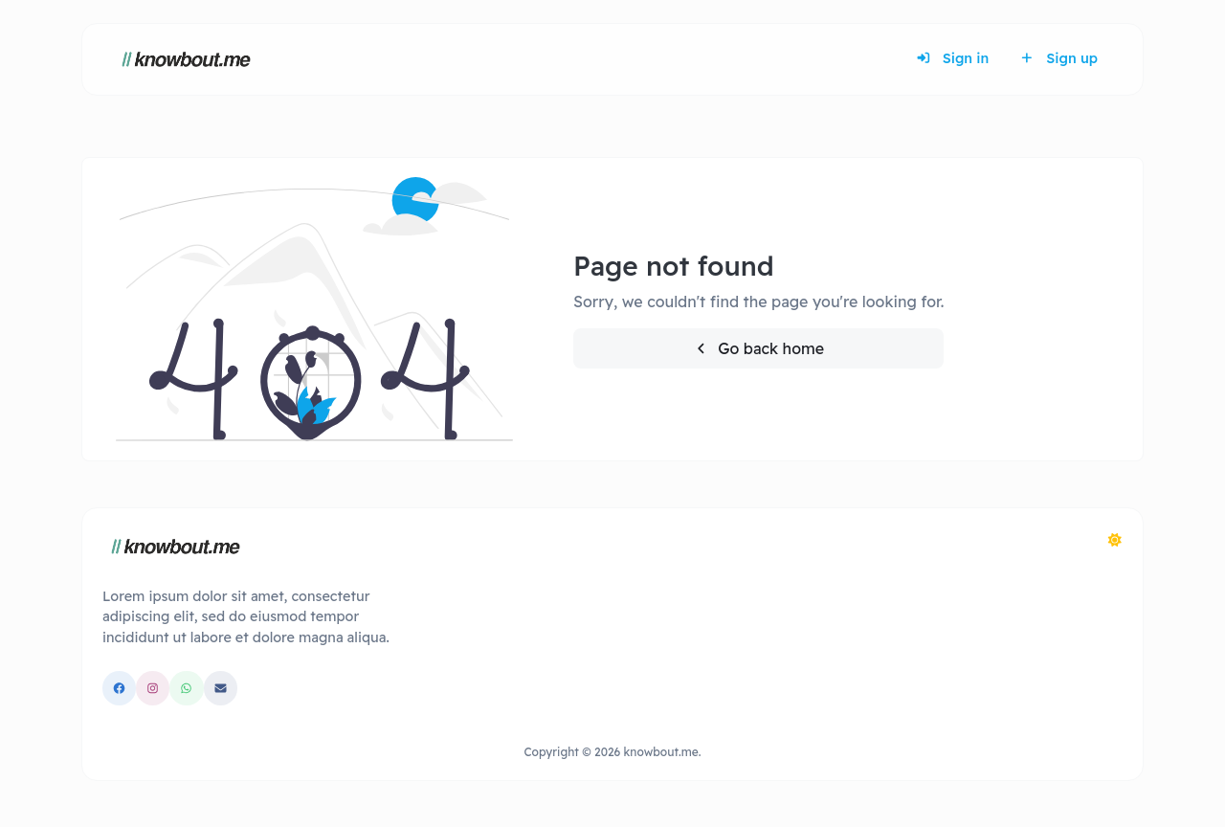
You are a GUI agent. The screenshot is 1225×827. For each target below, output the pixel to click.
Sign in (953, 58)
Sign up (1058, 58)
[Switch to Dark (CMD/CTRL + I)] (1115, 539)
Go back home (758, 348)
